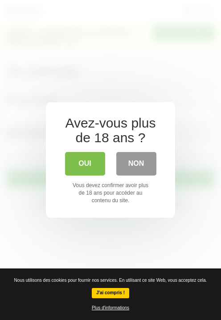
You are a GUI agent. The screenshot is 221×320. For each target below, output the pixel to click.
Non (136, 163)
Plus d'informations (110, 307)
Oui (84, 163)
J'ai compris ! (110, 292)
